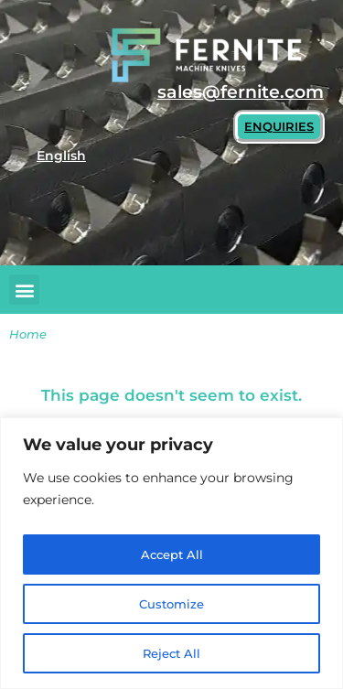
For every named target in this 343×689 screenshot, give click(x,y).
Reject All (171, 653)
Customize (171, 604)
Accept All (172, 554)
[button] (24, 290)
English (61, 155)
